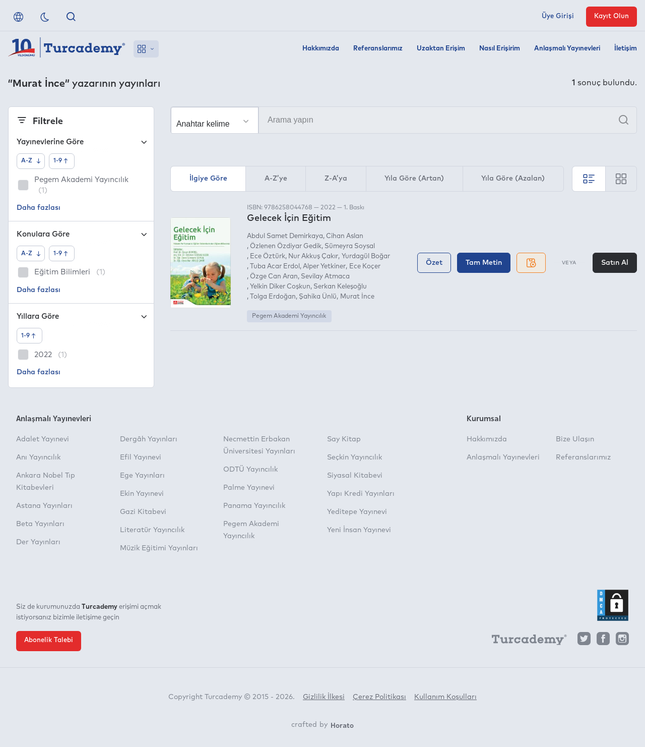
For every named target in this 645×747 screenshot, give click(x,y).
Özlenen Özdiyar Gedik (285, 246)
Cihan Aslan (344, 236)
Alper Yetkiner (324, 266)
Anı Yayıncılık (38, 457)
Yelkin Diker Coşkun (280, 286)
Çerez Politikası (379, 697)
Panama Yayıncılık (254, 505)
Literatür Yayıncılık (152, 530)
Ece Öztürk (267, 256)
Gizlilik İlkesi (324, 697)
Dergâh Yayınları (148, 439)
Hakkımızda (320, 48)
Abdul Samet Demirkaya (285, 236)
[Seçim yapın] (215, 120)
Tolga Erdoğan (273, 297)
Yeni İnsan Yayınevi (359, 530)
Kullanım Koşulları (445, 697)
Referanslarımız (378, 48)
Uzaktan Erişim (441, 48)
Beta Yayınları (40, 524)
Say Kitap (344, 439)
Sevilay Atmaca (325, 276)
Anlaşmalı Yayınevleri (567, 48)
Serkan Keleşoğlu (340, 286)
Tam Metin (484, 262)
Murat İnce (357, 297)
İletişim (625, 48)
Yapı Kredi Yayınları (361, 493)
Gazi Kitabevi (143, 511)
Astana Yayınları (44, 505)
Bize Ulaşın (575, 439)
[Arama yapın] (403, 120)
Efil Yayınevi (140, 457)
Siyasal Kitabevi (354, 475)
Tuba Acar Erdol (275, 266)
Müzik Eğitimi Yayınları (159, 548)
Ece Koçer (364, 266)
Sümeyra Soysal (350, 246)
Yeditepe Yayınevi (357, 511)
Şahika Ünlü (318, 297)
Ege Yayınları (142, 475)
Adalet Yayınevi (42, 439)
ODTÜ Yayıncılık (250, 469)
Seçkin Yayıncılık (354, 457)
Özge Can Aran (274, 276)
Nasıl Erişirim (499, 48)
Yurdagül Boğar (366, 256)
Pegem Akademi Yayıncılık (289, 316)
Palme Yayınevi (249, 487)
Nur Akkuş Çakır (313, 256)
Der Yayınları (38, 542)
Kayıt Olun (611, 16)
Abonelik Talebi (48, 640)
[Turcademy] (524, 642)
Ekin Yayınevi (142, 493)
